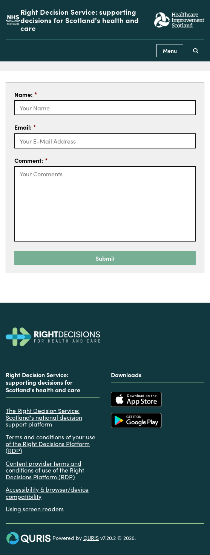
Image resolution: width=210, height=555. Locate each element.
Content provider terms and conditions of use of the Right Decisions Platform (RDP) (45, 470)
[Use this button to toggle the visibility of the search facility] (195, 50)
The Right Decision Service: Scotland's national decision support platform (44, 417)
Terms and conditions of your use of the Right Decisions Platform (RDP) (50, 443)
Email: (25, 127)
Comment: (31, 160)
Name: (25, 94)
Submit (105, 258)
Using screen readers (35, 508)
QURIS (91, 537)
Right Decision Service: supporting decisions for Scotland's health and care (79, 20)
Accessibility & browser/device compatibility (47, 493)
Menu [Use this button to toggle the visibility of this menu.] (170, 50)
